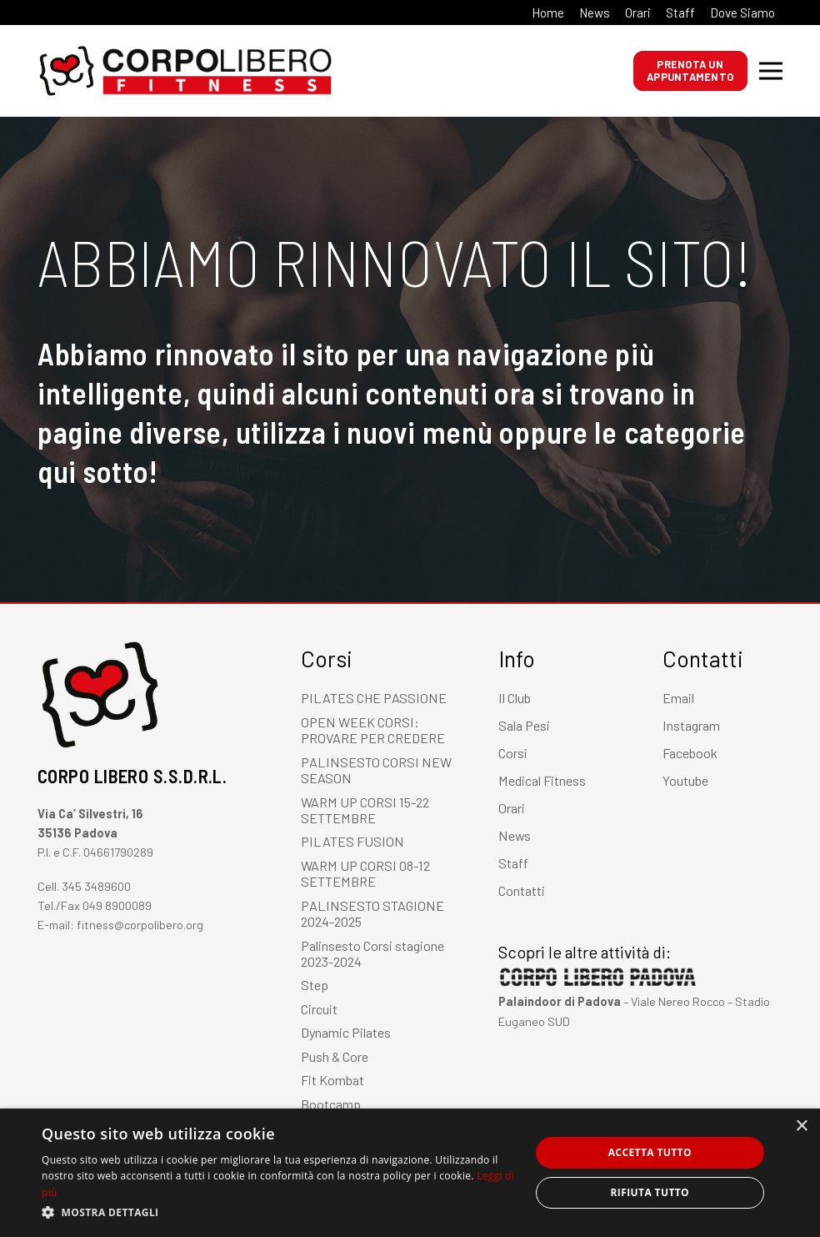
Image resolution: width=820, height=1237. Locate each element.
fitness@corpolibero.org (140, 925)
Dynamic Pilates (346, 1032)
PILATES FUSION (352, 841)
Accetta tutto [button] (650, 1152)
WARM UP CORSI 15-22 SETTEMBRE (365, 810)
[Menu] (771, 71)
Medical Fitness (542, 780)
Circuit (319, 1009)
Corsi (513, 753)
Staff (513, 863)
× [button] (801, 1126)
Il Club (514, 698)
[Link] (67, 71)
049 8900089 (117, 905)
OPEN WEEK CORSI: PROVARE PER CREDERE (373, 730)
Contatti (521, 890)
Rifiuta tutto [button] (650, 1192)
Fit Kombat (332, 1080)
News (514, 835)
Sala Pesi (524, 725)
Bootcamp (331, 1104)
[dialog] (410, 1173)
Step (314, 985)
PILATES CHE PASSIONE (374, 698)
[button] (278, 1212)
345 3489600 (96, 886)
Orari (511, 808)
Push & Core (334, 1056)
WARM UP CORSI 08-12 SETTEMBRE (365, 873)
